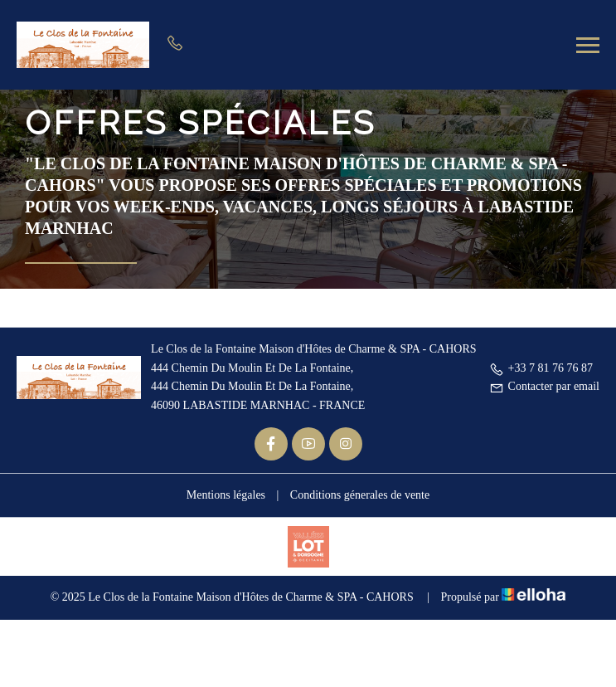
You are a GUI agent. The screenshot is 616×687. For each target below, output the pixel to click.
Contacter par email (544, 386)
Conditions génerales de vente (359, 495)
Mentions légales (226, 495)
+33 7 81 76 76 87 (541, 368)
